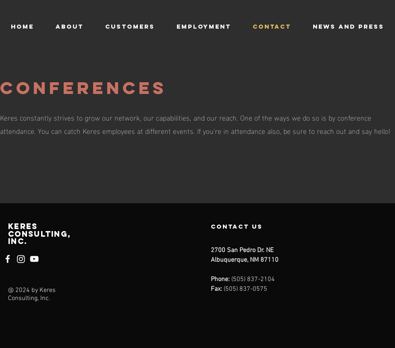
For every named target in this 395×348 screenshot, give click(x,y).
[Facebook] (7, 259)
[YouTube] (34, 259)
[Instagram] (21, 259)
